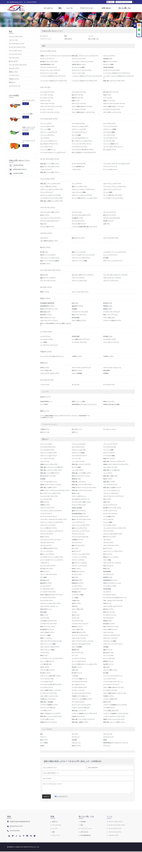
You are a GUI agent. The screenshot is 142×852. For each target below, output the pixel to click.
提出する (46, 797)
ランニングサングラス (15, 51)
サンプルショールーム (109, 430)
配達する (54, 822)
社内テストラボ (44, 432)
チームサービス (56, 825)
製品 (60, 8)
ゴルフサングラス (14, 58)
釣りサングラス (13, 62)
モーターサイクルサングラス (17, 47)
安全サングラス (13, 72)
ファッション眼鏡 (27, 114)
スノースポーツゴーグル (28, 142)
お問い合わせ (106, 8)
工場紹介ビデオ (44, 430)
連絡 (9, 817)
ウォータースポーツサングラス (18, 65)
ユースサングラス (14, 76)
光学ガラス (12, 83)
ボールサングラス (14, 69)
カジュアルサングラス (28, 101)
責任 (82, 825)
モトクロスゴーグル (14, 86)
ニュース (69, 8)
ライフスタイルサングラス (16, 44)
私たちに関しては (125, 8)
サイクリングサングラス (16, 37)
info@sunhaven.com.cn (16, 2)
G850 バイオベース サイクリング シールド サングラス (28, 129)
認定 (53, 832)
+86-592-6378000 (18, 174)
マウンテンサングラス (15, 54)
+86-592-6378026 (31, 2)
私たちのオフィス (77, 430)
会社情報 (83, 822)
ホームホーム (48, 8)
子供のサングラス (14, 79)
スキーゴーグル (13, 40)
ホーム (9, 20)
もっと (26, 104)
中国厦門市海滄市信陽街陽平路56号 (20, 822)
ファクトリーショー (86, 8)
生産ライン (75, 432)
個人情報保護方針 (86, 836)
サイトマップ (56, 836)
